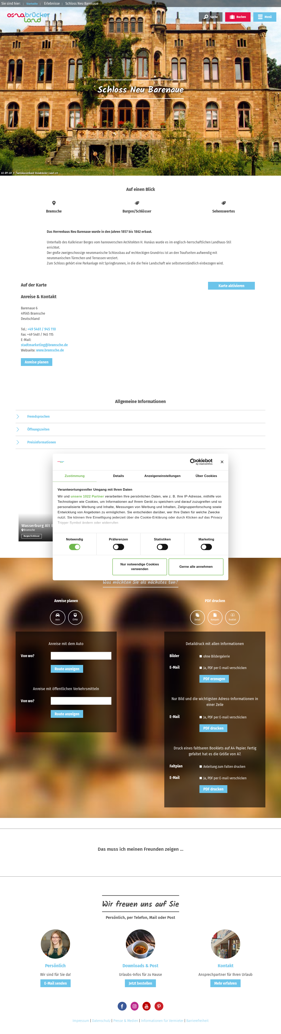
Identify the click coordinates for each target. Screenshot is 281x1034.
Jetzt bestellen (140, 983)
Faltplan (176, 766)
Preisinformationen (41, 442)
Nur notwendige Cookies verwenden (139, 567)
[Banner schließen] (222, 461)
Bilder (174, 655)
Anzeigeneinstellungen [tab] (162, 476)
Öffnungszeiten (38, 429)
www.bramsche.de (50, 350)
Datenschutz (101, 1020)
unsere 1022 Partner (87, 497)
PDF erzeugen (214, 678)
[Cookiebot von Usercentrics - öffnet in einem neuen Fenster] (195, 461)
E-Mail (175, 667)
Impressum (81, 1020)
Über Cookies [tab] (206, 476)
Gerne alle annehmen (196, 567)
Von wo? (27, 655)
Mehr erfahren (225, 983)
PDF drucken (213, 728)
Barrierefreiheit (197, 1020)
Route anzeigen (67, 668)
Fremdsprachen (38, 416)
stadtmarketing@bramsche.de (44, 345)
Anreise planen (36, 362)
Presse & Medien (125, 1020)
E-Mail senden (55, 983)
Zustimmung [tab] (74, 476)
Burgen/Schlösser (32, 536)
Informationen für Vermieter (162, 1020)
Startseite (34, 3)
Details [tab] (118, 476)
